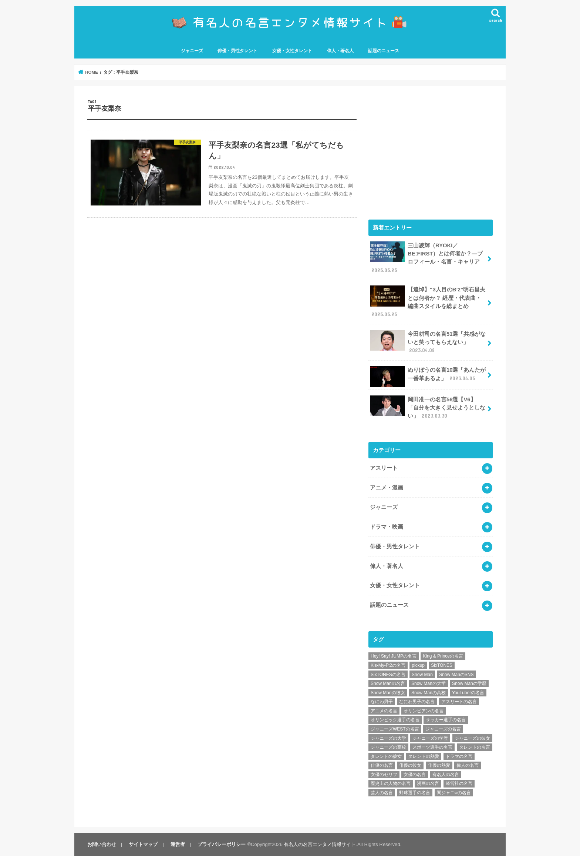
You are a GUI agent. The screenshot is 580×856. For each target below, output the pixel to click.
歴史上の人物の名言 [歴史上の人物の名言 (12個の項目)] (391, 783)
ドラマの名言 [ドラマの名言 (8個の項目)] (459, 756)
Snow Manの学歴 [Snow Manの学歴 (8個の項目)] (469, 683)
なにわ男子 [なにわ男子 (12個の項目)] (382, 701)
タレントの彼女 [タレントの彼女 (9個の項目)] (386, 756)
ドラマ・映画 (386, 527)
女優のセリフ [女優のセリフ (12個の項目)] (384, 774)
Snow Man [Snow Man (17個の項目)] (422, 674)
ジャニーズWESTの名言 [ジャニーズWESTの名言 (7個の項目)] (395, 729)
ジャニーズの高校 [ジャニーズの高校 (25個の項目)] (388, 747)
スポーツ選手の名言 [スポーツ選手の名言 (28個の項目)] (432, 747)
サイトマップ (143, 844)
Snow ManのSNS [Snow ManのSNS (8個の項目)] (456, 674)
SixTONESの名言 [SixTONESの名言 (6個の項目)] (388, 674)
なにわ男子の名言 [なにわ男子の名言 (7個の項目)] (417, 701)
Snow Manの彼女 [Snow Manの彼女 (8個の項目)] (388, 692)
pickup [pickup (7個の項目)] (418, 665)
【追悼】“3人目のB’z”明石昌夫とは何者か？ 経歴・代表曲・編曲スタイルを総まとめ (427, 301)
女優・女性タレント (292, 50)
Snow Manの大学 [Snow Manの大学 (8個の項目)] (428, 683)
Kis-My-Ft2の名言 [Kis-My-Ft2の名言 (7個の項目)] (388, 665)
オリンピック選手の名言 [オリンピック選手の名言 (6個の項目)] (395, 719)
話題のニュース (383, 50)
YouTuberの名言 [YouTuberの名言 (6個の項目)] (468, 692)
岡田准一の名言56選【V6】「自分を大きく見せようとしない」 (427, 407)
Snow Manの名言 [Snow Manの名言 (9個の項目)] (388, 683)
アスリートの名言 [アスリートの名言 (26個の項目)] (459, 701)
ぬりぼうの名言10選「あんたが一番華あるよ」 (428, 376)
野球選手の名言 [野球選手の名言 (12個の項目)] (414, 792)
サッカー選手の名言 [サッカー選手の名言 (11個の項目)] (446, 719)
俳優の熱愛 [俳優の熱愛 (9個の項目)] (439, 765)
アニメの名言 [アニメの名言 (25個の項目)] (384, 710)
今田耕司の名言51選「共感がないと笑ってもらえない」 (428, 342)
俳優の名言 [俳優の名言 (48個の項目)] (382, 765)
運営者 (178, 844)
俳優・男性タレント (237, 50)
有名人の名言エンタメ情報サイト (320, 844)
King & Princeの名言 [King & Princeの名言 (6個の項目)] (443, 656)
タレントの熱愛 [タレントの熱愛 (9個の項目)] (423, 756)
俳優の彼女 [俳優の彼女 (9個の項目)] (410, 765)
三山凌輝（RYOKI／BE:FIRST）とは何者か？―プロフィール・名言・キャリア (426, 257)
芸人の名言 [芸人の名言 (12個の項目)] (382, 792)
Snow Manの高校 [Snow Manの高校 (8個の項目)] (428, 692)
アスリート (384, 468)
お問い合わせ (101, 844)
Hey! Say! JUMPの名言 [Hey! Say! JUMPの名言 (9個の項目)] (394, 656)
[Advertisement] (430, 151)
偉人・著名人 (340, 50)
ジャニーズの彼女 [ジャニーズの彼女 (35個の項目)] (472, 738)
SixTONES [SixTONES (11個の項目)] (441, 665)
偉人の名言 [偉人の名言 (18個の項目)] (467, 765)
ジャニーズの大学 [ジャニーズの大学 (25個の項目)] (388, 738)
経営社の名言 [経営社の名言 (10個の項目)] (459, 783)
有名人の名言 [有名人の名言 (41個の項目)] (445, 774)
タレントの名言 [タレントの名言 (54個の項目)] (474, 747)
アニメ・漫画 (386, 488)
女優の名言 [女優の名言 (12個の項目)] (415, 774)
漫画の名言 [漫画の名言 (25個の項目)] (428, 783)
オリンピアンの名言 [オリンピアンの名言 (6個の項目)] (424, 710)
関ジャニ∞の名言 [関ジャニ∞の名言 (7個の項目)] (454, 792)
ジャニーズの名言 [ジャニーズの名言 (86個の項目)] (443, 729)
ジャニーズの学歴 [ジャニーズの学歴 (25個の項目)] (430, 738)
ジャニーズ (192, 50)
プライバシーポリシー (222, 844)
